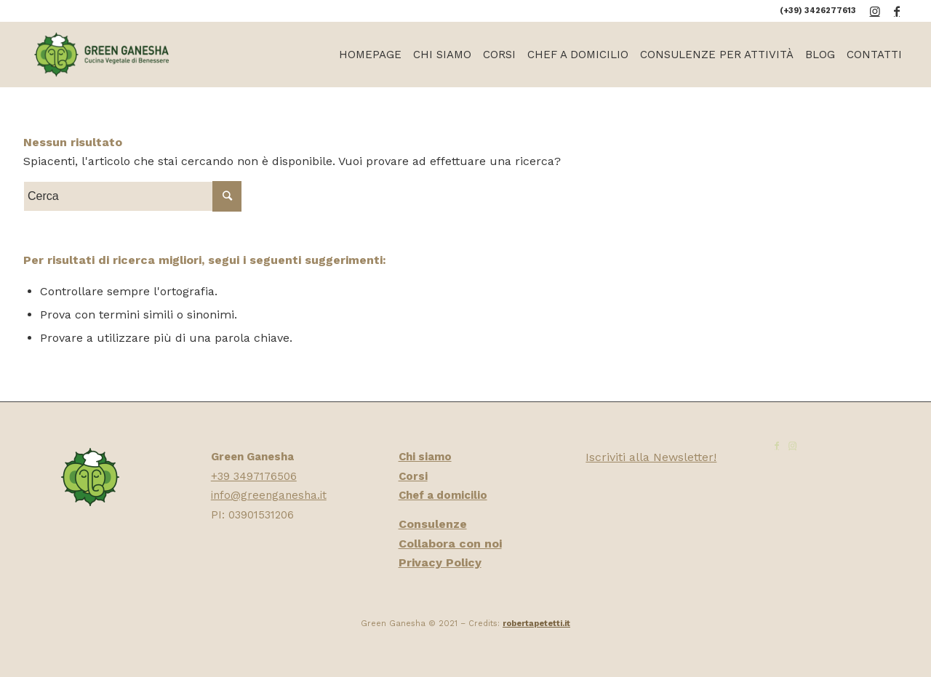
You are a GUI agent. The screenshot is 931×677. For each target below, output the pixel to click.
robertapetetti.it (536, 623)
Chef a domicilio (443, 495)
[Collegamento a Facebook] (897, 11)
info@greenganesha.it (269, 495)
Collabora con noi (450, 543)
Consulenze (433, 524)
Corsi (413, 476)
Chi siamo (425, 456)
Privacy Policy (440, 562)
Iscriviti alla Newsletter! (651, 457)
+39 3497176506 (254, 476)
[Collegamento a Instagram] (874, 11)
